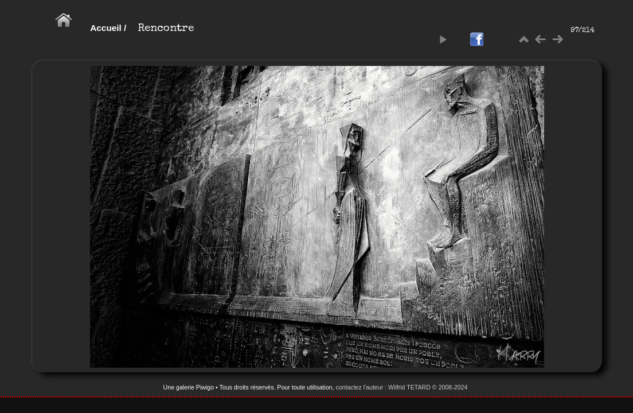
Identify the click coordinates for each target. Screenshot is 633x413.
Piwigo (205, 387)
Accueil (106, 28)
